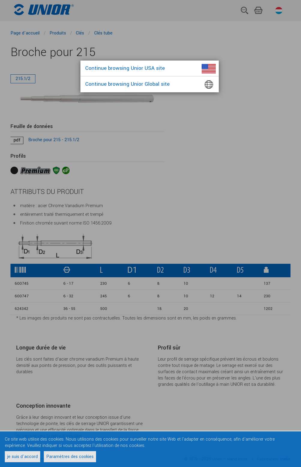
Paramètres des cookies (70, 457)
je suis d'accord (22, 457)
